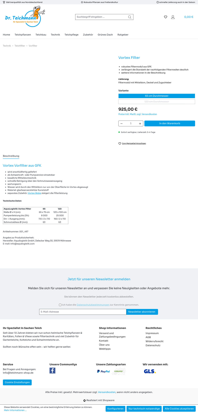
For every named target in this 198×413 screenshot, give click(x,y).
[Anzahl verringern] (121, 123)
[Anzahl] (130, 123)
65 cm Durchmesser (157, 95)
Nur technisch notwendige (144, 408)
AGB (148, 337)
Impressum (152, 333)
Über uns (104, 344)
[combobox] (101, 17)
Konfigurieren (115, 408)
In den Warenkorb (169, 123)
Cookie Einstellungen (17, 382)
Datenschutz (153, 345)
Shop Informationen (112, 328)
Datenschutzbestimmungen (93, 304)
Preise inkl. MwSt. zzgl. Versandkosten (137, 114)
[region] (57, 91)
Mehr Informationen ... (15, 410)
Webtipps (105, 348)
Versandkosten (107, 392)
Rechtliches (154, 328)
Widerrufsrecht (154, 341)
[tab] (11, 156)
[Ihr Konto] (173, 17)
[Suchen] (129, 17)
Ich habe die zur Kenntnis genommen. (100, 304)
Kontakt (103, 340)
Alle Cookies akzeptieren (179, 408)
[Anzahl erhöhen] (140, 123)
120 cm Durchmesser (170, 102)
